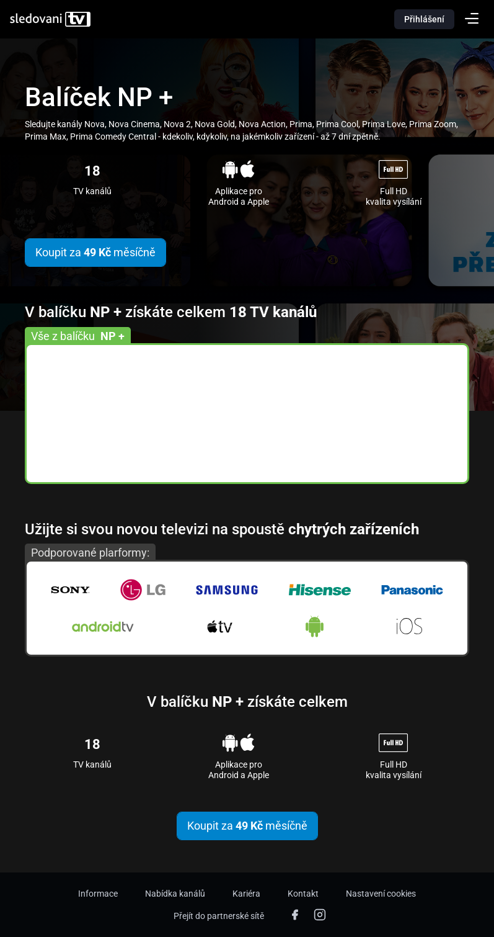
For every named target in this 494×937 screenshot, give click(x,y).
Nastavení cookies (381, 894)
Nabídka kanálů (175, 894)
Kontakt (303, 894)
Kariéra (246, 894)
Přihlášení (424, 19)
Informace (98, 894)
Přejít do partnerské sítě (219, 916)
